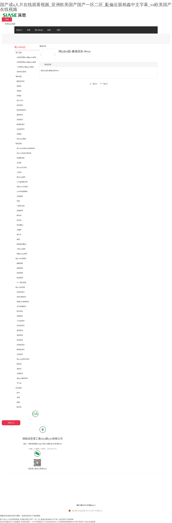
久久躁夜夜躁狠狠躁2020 (65, 522)
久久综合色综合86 (49, 522)
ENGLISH (10, 24)
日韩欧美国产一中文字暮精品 (31, 522)
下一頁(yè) (104, 84)
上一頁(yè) (93, 84)
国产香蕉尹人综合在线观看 (85, 522)
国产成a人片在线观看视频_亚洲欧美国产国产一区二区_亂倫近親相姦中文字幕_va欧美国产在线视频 (86, 7)
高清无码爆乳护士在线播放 (10, 522)
